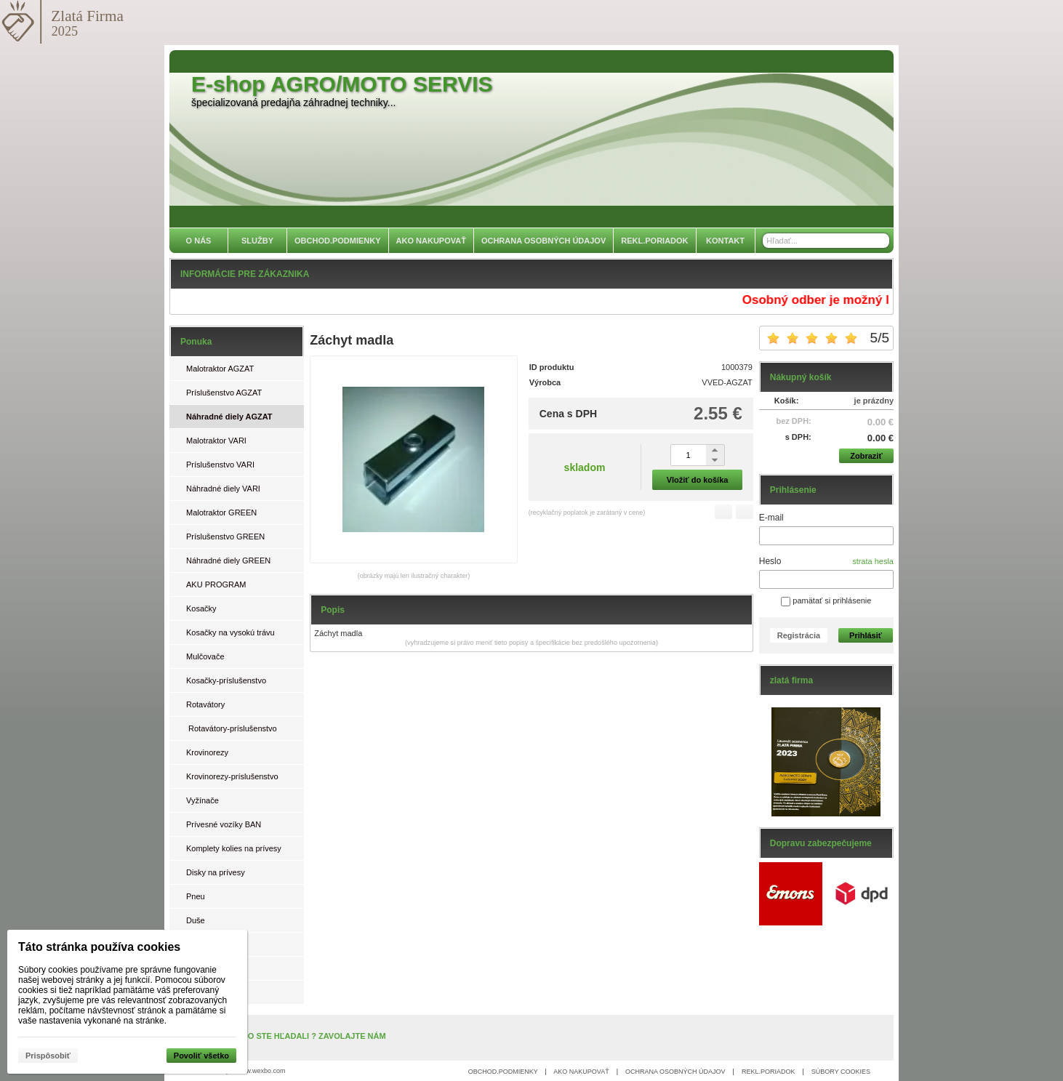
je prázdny (874, 400)
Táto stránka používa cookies (99, 947)
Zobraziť (866, 455)
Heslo (770, 561)
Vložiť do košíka (698, 479)
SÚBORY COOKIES (840, 1071)
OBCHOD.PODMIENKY (503, 1071)
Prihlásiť (865, 635)
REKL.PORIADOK (768, 1071)
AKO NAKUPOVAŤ (581, 1071)
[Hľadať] (880, 240)
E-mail (771, 518)
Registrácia (798, 635)
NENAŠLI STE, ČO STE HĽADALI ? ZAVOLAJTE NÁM (285, 1036)
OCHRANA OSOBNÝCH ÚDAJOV (675, 1071)
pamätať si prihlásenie (826, 600)
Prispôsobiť (48, 1055)
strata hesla (873, 561)
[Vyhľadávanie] (826, 240)
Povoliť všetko (201, 1055)
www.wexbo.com (261, 1070)
